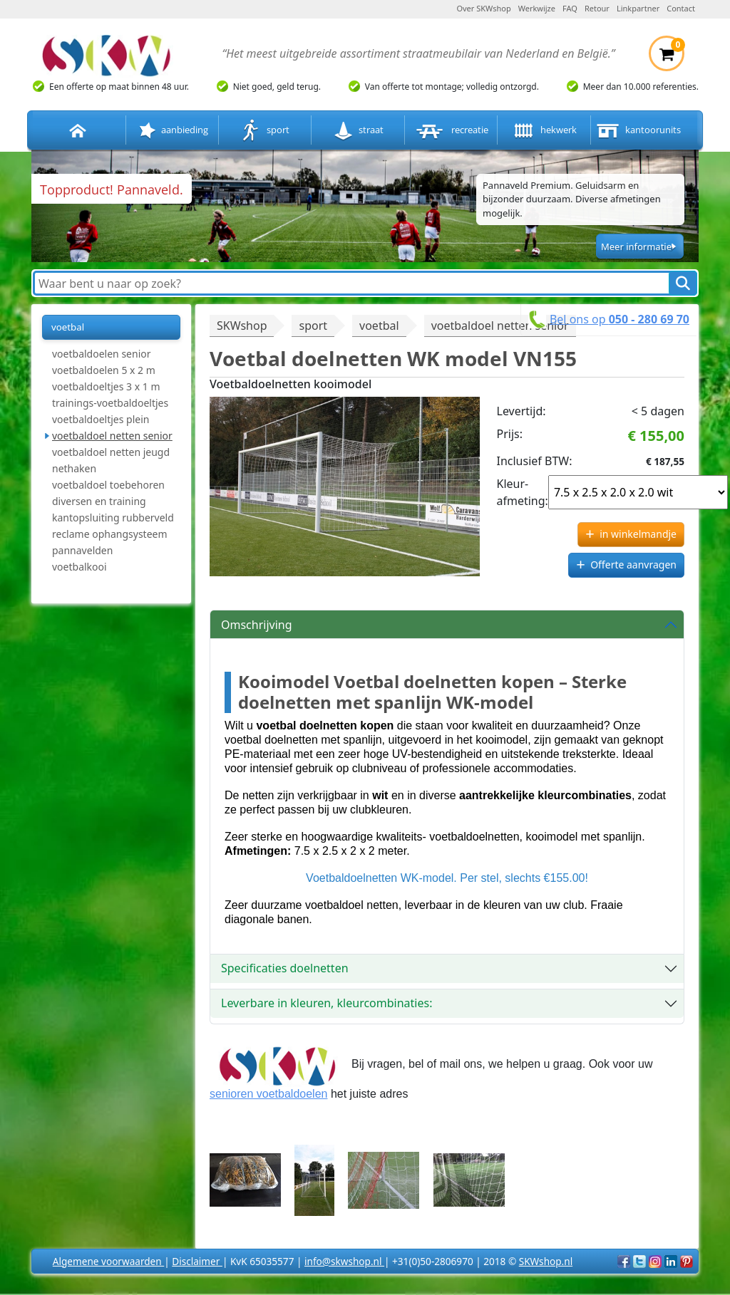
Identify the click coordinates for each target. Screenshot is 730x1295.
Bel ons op (619, 319)
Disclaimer (197, 1261)
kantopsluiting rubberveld (113, 517)
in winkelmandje (638, 534)
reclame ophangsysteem (110, 534)
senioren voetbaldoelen (268, 1094)
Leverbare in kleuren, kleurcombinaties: (326, 1003)
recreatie (450, 130)
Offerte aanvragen (633, 564)
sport (265, 130)
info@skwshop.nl (344, 1261)
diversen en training (99, 501)
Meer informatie (636, 246)
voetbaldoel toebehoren (108, 485)
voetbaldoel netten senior (112, 435)
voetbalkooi (79, 566)
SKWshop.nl (545, 1261)
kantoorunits (637, 130)
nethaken (74, 468)
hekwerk (543, 130)
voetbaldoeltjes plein (101, 419)
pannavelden (82, 550)
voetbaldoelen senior (101, 353)
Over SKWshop (483, 8)
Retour (597, 8)
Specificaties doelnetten (285, 968)
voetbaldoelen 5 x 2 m (103, 370)
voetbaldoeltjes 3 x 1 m (106, 386)
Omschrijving (256, 625)
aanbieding (172, 130)
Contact (681, 8)
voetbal (67, 327)
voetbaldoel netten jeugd (111, 452)
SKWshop (242, 325)
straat (358, 130)
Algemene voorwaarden (108, 1261)
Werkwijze (536, 8)
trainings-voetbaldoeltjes (110, 403)
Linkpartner (638, 8)
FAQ (569, 8)
